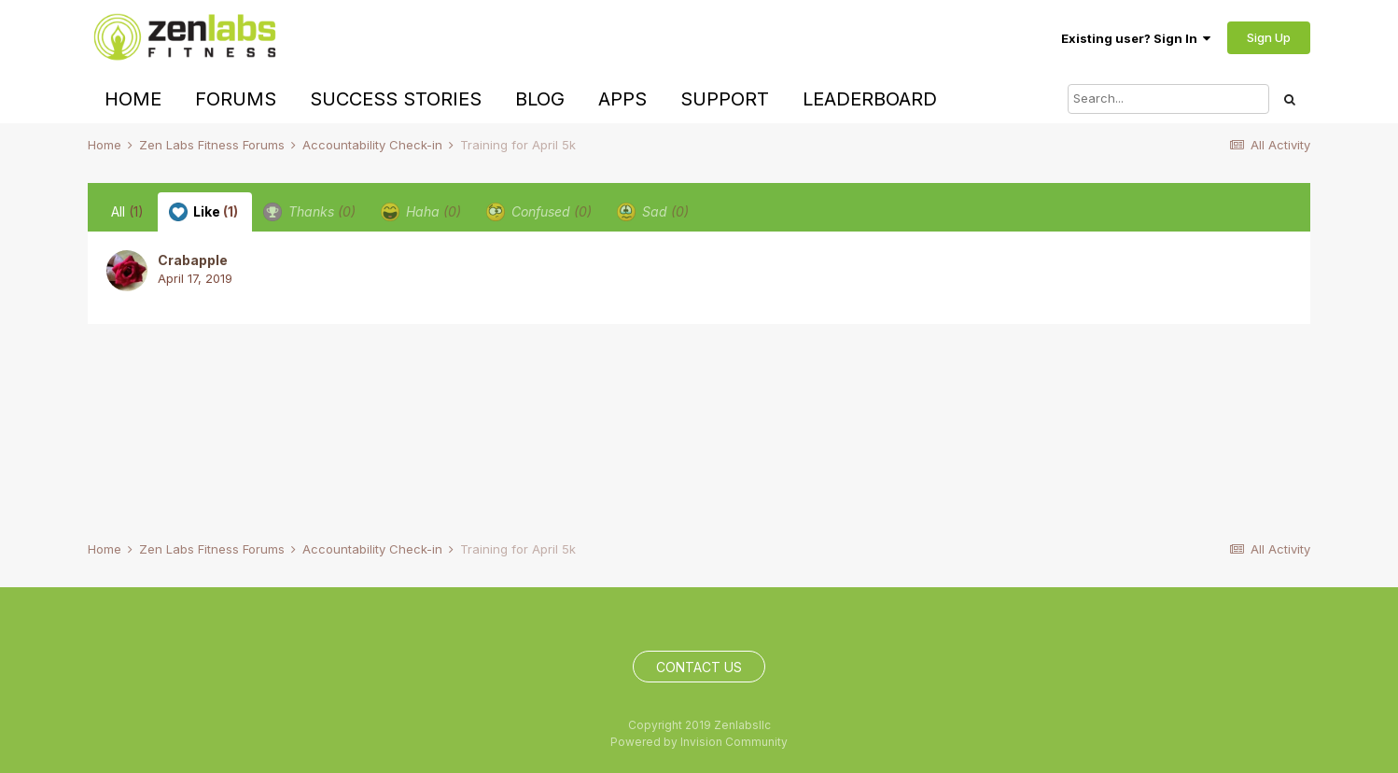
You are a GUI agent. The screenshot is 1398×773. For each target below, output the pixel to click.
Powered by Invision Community (699, 742)
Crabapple (193, 260)
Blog (540, 99)
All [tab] (127, 211)
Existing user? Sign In (1135, 38)
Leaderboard (870, 99)
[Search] (1168, 99)
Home (133, 99)
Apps (622, 99)
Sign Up (1269, 37)
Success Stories (396, 99)
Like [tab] (203, 212)
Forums (235, 99)
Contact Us (699, 667)
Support (724, 99)
